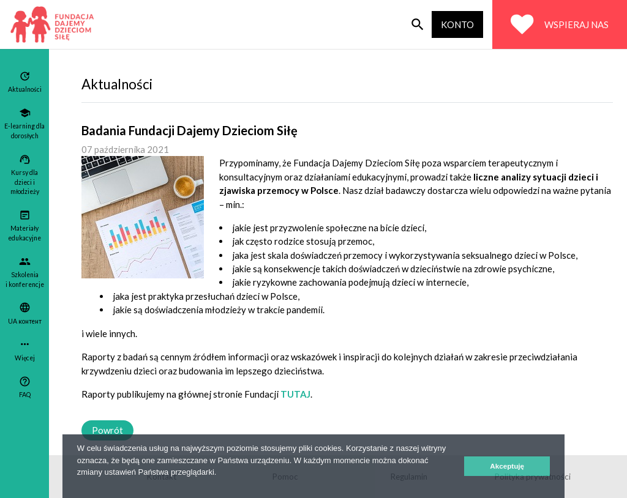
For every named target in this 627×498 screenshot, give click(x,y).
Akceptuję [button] (507, 466)
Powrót (107, 430)
